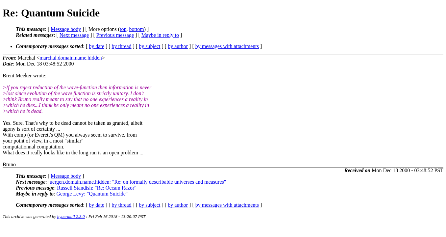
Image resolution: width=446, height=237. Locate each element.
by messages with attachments (227, 46)
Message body (66, 29)
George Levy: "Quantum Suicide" (92, 194)
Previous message (115, 35)
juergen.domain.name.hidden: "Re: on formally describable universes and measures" (137, 182)
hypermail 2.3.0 (71, 216)
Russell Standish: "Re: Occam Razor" (96, 188)
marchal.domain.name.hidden (70, 58)
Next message (74, 35)
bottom (136, 29)
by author (178, 46)
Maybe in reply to (160, 35)
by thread (122, 46)
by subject (149, 46)
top (123, 29)
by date (96, 46)
